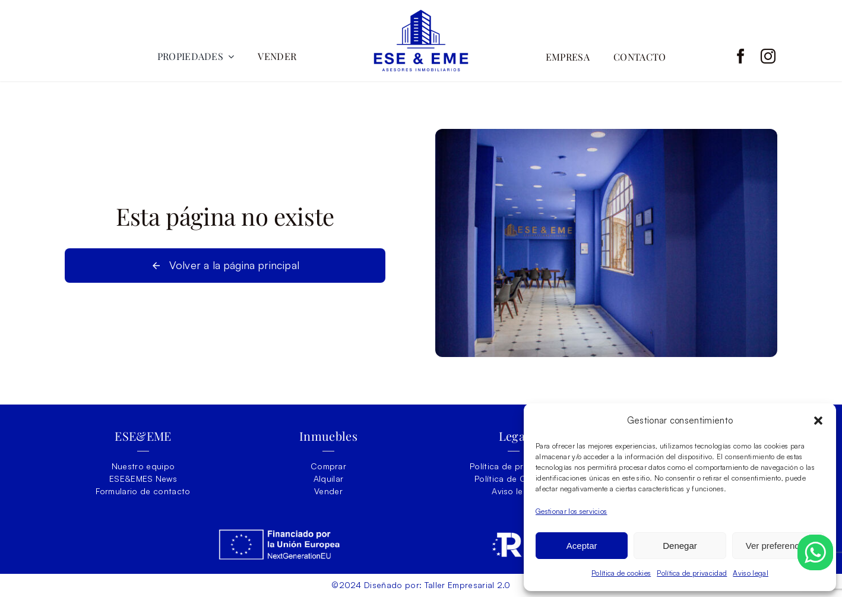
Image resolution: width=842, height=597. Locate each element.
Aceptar (581, 546)
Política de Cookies (513, 478)
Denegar (680, 546)
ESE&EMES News (143, 478)
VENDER (277, 56)
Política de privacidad (692, 572)
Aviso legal (750, 572)
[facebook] (740, 56)
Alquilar (329, 478)
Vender (328, 491)
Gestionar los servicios (571, 511)
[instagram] (768, 56)
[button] (818, 421)
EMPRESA (568, 56)
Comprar (328, 466)
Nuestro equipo (143, 466)
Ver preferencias (778, 546)
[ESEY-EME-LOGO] (421, 14)
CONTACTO (639, 56)
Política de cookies (621, 572)
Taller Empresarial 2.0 (468, 585)
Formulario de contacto (143, 491)
